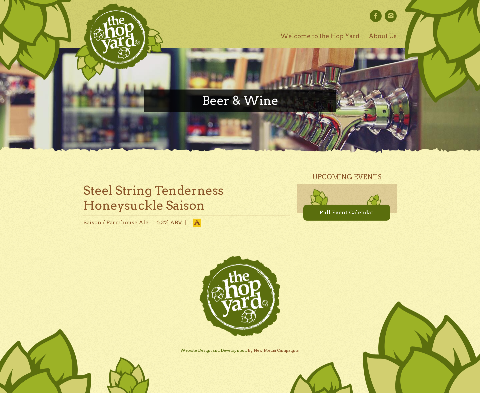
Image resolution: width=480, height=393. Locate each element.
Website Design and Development (213, 350)
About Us (383, 36)
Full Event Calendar (347, 212)
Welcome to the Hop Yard (319, 36)
